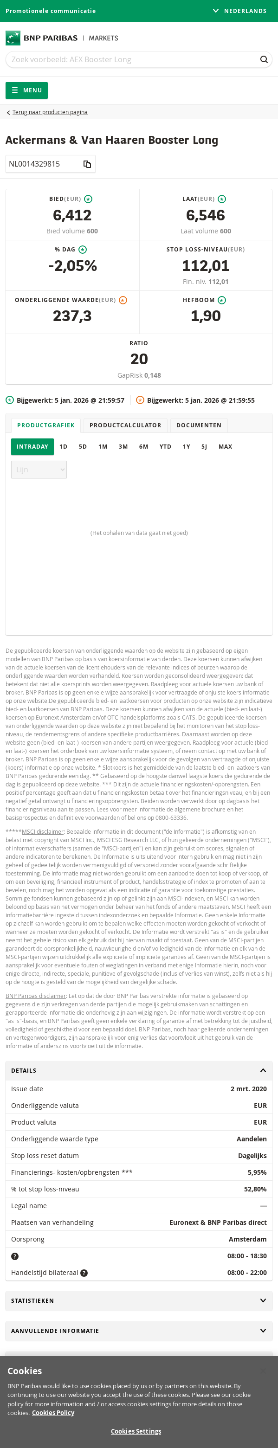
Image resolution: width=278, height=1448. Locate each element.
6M (144, 446)
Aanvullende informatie (139, 1331)
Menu (26, 90)
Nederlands (239, 11)
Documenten (199, 425)
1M (103, 446)
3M (123, 446)
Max (226, 446)
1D (63, 446)
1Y (186, 446)
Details (139, 1071)
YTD (166, 446)
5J (204, 446)
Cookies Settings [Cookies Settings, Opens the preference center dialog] (136, 1436)
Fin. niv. (195, 281)
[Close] (263, 1376)
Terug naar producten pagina (50, 112)
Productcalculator (126, 425)
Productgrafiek (46, 425)
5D (83, 446)
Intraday (32, 446)
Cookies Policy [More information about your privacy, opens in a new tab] (53, 1418)
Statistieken (139, 1301)
